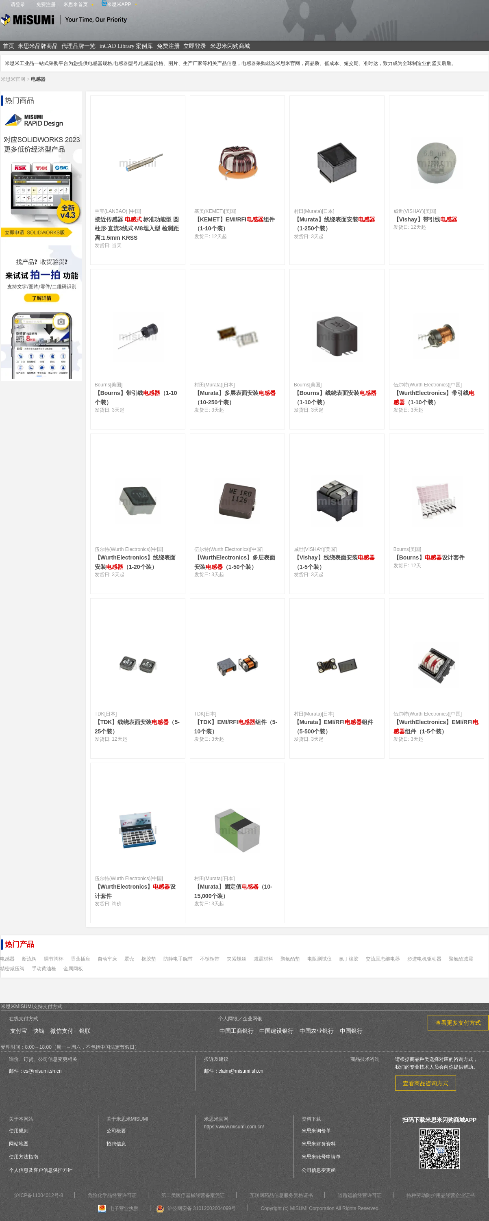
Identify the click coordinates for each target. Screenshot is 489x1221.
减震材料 (263, 959)
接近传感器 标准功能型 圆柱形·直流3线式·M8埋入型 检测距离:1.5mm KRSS (137, 228)
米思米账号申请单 (321, 1157)
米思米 (64, 20)
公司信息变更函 (319, 1170)
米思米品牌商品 (38, 46)
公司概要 (116, 1131)
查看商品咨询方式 (425, 1083)
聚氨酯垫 (290, 959)
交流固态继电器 (383, 959)
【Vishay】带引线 (425, 219)
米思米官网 (13, 79)
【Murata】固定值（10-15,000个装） (233, 891)
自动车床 (107, 959)
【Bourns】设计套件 (429, 557)
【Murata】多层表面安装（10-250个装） (235, 397)
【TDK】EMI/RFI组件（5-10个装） (236, 726)
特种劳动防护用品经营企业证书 (440, 1195)
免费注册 (46, 4)
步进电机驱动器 (424, 959)
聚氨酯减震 (461, 959)
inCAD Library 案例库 (126, 46)
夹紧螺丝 (236, 959)
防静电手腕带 (178, 959)
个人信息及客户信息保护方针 (40, 1170)
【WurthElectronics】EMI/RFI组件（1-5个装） (435, 726)
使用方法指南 (23, 1157)
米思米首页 (75, 4)
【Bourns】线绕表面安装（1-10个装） (335, 397)
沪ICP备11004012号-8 (38, 1195)
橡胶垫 (148, 959)
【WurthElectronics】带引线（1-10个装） (434, 397)
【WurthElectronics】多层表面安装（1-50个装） (235, 562)
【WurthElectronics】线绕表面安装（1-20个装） (135, 562)
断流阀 (29, 959)
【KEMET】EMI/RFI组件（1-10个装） (234, 224)
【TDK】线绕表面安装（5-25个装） (137, 726)
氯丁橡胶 (349, 959)
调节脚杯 (53, 959)
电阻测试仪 (319, 959)
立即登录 (194, 46)
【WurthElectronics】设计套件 (135, 891)
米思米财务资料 (319, 1144)
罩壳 (129, 959)
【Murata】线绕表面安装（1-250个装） (334, 224)
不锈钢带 (210, 959)
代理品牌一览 (78, 46)
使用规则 (18, 1131)
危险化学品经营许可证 (112, 1195)
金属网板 (73, 969)
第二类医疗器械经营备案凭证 (193, 1195)
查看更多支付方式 (458, 1022)
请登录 (18, 4)
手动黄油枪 (44, 969)
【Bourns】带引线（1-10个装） (136, 397)
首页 (8, 46)
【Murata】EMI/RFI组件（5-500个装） (333, 726)
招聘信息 (116, 1144)
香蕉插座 (80, 959)
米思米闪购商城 (230, 46)
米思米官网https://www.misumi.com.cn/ (234, 1123)
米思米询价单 (316, 1131)
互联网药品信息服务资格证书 (281, 1195)
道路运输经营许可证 (360, 1195)
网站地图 (18, 1144)
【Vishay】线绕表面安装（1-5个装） (334, 562)
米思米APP (116, 3)
